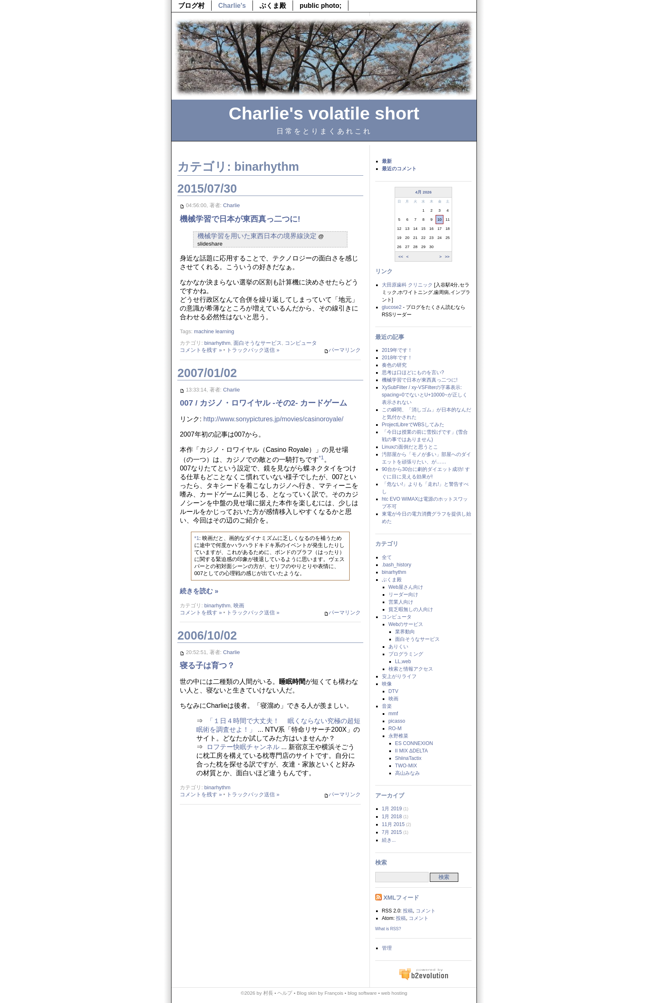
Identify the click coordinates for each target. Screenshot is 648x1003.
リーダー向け (403, 594)
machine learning (214, 331)
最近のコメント (399, 169)
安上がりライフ (399, 676)
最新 (387, 161)
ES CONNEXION (414, 743)
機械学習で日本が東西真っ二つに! (240, 219)
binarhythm (217, 343)
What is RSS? (388, 929)
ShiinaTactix (408, 758)
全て (387, 557)
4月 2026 (423, 192)
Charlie (231, 205)
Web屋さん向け (405, 587)
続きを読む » (199, 591)
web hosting (394, 993)
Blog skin (307, 993)
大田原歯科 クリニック (407, 285)
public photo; (320, 5)
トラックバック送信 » (252, 350)
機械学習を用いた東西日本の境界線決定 (257, 235)
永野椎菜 (398, 736)
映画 (238, 605)
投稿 (408, 911)
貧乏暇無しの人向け (410, 609)
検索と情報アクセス (410, 669)
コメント (426, 911)
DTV (393, 691)
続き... (389, 840)
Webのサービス (405, 624)
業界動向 (405, 632)
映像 (387, 684)
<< (400, 256)
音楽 (387, 706)
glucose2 (392, 307)
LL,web (403, 661)
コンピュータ (301, 343)
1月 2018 (392, 816)
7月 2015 (392, 832)
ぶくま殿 (273, 5)
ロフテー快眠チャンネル (243, 746)
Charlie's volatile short (324, 113)
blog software (362, 993)
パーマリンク (342, 350)
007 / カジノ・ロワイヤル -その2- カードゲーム (263, 403)
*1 (321, 457)
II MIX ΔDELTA (411, 751)
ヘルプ (284, 993)
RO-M (395, 728)
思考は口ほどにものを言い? (413, 372)
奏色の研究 (394, 365)
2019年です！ (397, 350)
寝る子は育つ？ (207, 665)
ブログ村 (191, 5)
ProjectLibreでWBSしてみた (413, 424)
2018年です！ (397, 358)
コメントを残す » (201, 350)
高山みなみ (407, 773)
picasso (396, 721)
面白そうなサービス (257, 343)
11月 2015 (393, 824)
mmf (393, 713)
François (333, 993)
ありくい (398, 647)
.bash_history (396, 565)
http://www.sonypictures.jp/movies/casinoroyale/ (273, 419)
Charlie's (232, 5)
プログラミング (405, 654)
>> (447, 256)
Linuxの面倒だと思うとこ (410, 447)
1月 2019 (392, 809)
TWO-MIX (406, 766)
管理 (387, 948)
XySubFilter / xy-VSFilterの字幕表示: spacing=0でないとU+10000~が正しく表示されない (424, 394)
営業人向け (400, 602)
